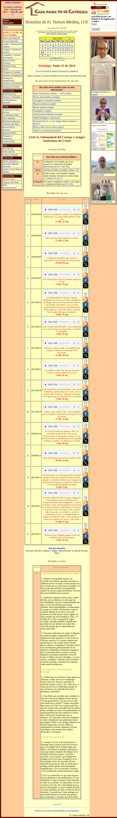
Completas (72, 71)
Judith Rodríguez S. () (47, 118)
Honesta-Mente (103, 174)
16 (48, 49)
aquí (84, 76)
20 (67, 49)
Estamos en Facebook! (12, 83)
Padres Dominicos (10, 161)
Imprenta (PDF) (9, 133)
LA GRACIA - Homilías (103, 64)
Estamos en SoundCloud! (8, 79)
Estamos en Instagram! (12, 75)
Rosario (9, 61)
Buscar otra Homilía (69, 811)
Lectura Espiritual (10, 41)
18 (58, 49)
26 (63, 52)
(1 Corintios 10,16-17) (52, 178)
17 (53, 49)
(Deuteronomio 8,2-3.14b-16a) (56, 166)
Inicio (5, 27)
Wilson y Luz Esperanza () (47, 130)
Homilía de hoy (9, 66)
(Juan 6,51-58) (67, 184)
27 (67, 52)
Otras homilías (9, 118)
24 (53, 52)
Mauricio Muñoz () (45, 104)
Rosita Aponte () (44, 107)
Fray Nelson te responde (103, 201)
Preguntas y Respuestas (8, 137)
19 (63, 49)
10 (53, 46)
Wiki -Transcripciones (9, 186)
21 (72, 49)
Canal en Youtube (10, 155)
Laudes (53, 71)
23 (48, 52)
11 (58, 46)
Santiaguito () (42, 111)
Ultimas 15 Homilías (11, 97)
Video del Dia (9, 152)
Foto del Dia (8, 149)
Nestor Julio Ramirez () (47, 97)
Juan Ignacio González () (47, 100)
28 (72, 52)
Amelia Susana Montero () (48, 114)
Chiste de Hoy (9, 141)
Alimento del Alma (11, 124)
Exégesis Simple (103, 148)
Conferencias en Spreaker (10, 101)
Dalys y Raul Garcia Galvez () (49, 127)
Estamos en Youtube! (12, 72)
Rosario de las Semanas (9, 128)
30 (48, 55)
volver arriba (56, 804)
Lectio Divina (42, 71)
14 (72, 46)
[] (56, 60)
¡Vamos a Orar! (103, 121)
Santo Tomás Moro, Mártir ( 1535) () (52, 93)
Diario (5, 69)
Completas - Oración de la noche (11, 56)
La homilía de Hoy (11, 115)
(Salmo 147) (73, 170)
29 (42, 55)
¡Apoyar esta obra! (11, 182)
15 (42, 49)
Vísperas (62, 71)
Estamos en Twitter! (11, 87)
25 (58, 52)
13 (67, 46)
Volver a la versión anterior (47, 811)
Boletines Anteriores (11, 121)
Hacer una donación (11, 38)
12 (63, 46)
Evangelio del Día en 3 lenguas (103, 92)
